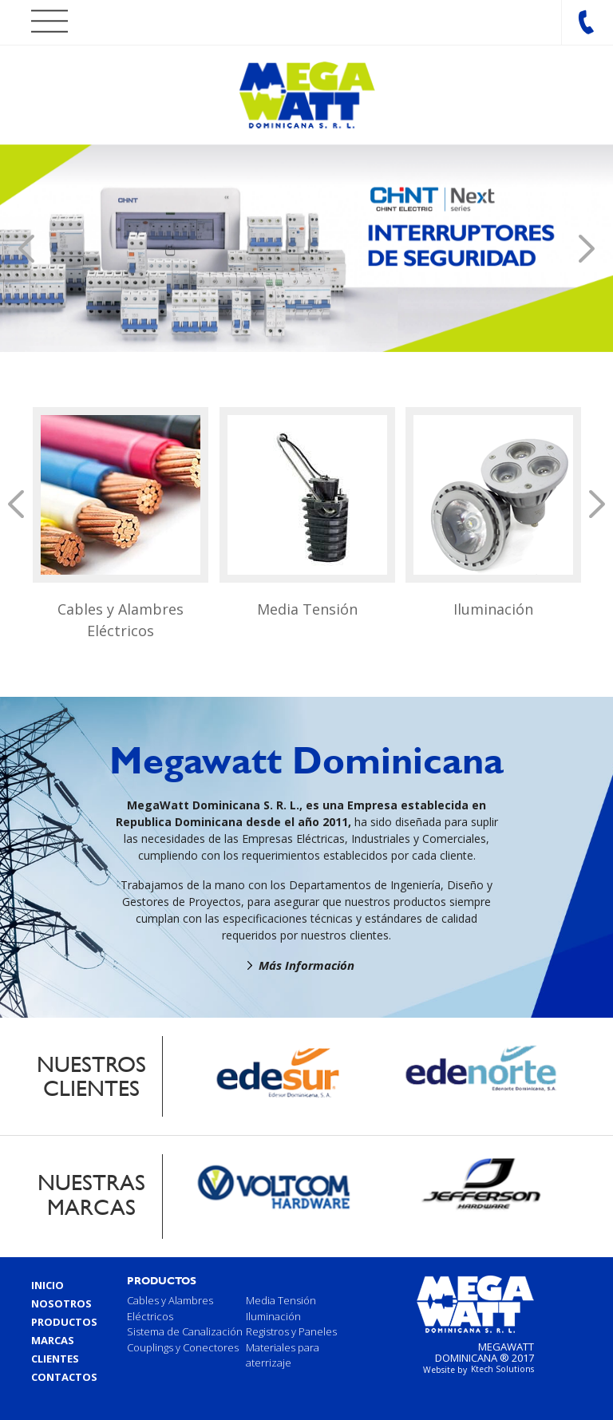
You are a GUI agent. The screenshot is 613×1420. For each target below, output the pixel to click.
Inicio (47, 1285)
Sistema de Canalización (185, 1331)
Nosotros (61, 1303)
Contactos (64, 1377)
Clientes (55, 1358)
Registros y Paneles (291, 1331)
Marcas (52, 1340)
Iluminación (493, 609)
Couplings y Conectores (183, 1347)
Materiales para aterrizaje (282, 1355)
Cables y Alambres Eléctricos (120, 619)
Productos (64, 1322)
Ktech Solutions (502, 1369)
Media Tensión (307, 609)
